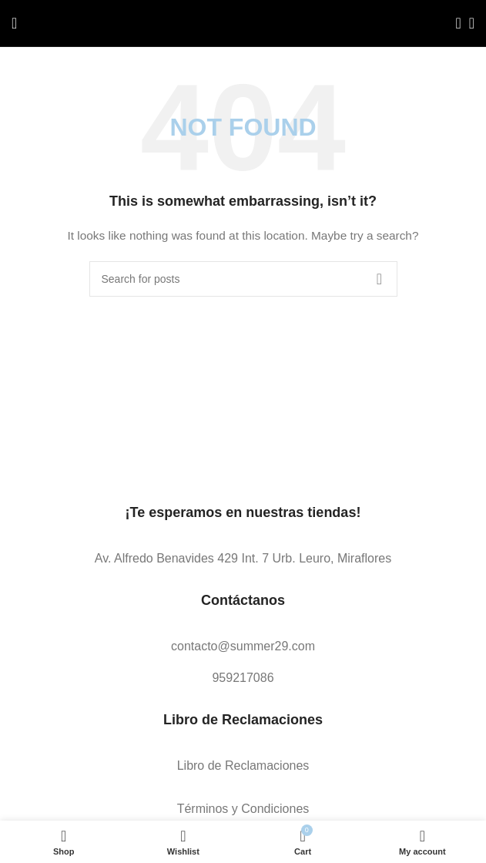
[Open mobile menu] (14, 23)
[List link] (243, 559)
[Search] (453, 23)
